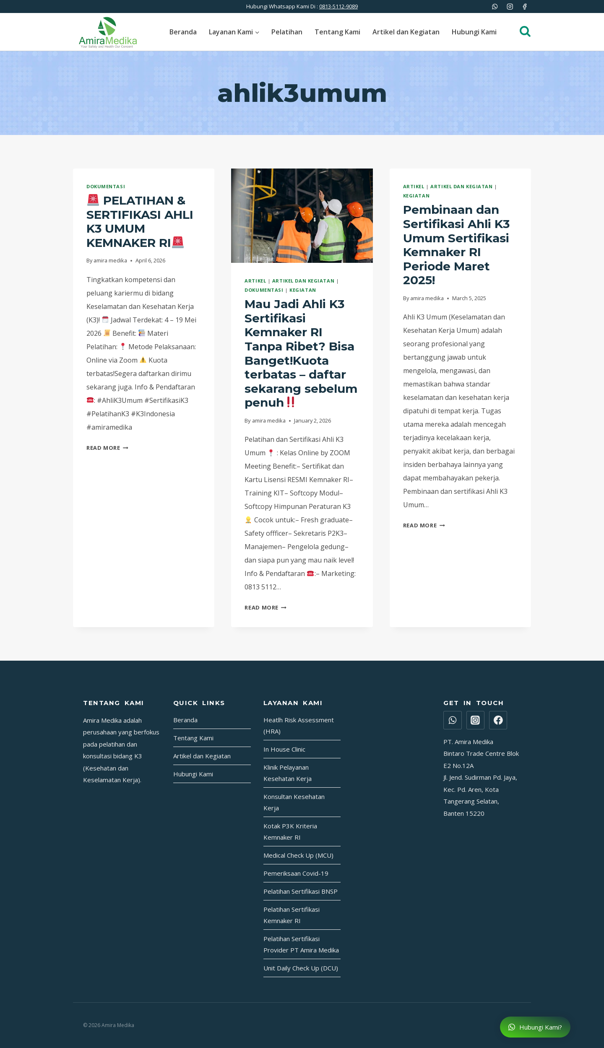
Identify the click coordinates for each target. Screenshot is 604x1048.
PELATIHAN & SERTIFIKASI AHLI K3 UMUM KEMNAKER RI (139, 221)
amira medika (110, 260)
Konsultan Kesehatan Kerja (294, 802)
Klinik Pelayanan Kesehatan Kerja (287, 773)
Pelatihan (286, 31)
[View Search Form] (521, 32)
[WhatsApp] (495, 6)
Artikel (255, 281)
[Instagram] (509, 6)
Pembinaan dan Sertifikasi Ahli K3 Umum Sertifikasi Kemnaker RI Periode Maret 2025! (456, 244)
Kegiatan (302, 290)
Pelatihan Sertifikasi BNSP (300, 891)
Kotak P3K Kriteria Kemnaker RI (290, 831)
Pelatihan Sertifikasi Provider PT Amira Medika (301, 944)
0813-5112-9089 (338, 6)
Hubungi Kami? (535, 1027)
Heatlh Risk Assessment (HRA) (298, 725)
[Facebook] (524, 6)
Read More (107, 447)
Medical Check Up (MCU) (298, 855)
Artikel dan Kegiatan (406, 31)
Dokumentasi (105, 186)
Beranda (183, 31)
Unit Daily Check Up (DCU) (300, 968)
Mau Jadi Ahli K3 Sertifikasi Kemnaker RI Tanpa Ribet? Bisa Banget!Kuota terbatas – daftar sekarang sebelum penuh (301, 353)
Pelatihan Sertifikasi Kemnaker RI (291, 915)
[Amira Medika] (108, 32)
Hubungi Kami (474, 31)
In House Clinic (284, 749)
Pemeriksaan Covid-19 (295, 873)
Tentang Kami (337, 31)
